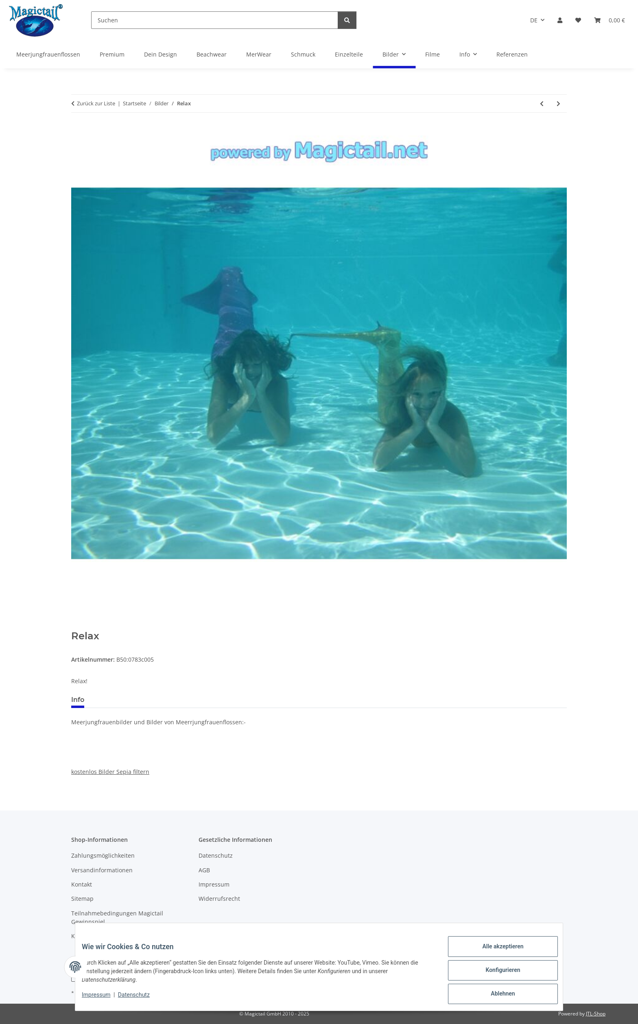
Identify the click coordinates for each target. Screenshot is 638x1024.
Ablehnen (496, 995)
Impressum (102, 999)
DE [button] (533, 20)
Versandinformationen (102, 870)
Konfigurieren (496, 974)
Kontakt (81, 884)
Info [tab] (77, 700)
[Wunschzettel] (578, 20)
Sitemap (82, 898)
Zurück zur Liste (96, 103)
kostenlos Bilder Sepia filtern (110, 772)
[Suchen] (214, 20)
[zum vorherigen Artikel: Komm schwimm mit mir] (541, 103)
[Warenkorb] (609, 20)
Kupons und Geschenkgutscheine (117, 936)
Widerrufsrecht (219, 898)
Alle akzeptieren (496, 953)
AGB (204, 870)
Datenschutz (140, 999)
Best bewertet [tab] (121, 700)
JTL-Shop (595, 1013)
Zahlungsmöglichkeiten (103, 855)
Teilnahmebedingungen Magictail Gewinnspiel (117, 917)
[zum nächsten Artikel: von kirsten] (558, 103)
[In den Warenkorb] (77, 625)
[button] (560, 20)
